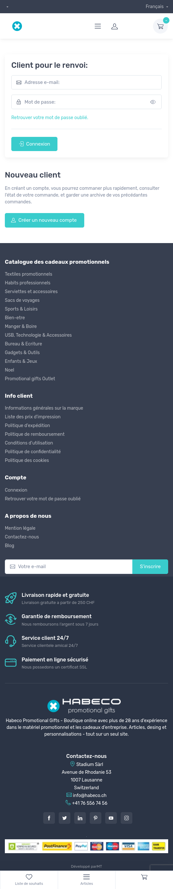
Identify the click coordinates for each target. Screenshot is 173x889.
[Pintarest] (95, 818)
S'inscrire (150, 566)
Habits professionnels (27, 283)
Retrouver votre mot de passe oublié (43, 499)
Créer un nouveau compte (44, 220)
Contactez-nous (22, 537)
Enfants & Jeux (21, 361)
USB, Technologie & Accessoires (38, 335)
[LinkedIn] (80, 818)
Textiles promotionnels (28, 274)
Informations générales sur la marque (44, 408)
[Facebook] (49, 818)
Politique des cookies (27, 460)
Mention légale (20, 528)
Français (155, 6)
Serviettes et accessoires (31, 291)
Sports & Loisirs (21, 309)
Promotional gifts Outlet (30, 379)
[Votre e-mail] (69, 566)
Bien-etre (15, 318)
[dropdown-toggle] (160, 26)
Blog (9, 545)
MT (99, 866)
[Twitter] (64, 818)
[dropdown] (6, 6)
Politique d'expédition (27, 425)
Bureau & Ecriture (23, 344)
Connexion (34, 144)
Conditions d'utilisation (29, 443)
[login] (128, 26)
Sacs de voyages (22, 300)
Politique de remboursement (35, 434)
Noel (9, 370)
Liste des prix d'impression (33, 417)
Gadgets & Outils (22, 352)
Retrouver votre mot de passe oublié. (49, 117)
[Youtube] (111, 818)
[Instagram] (126, 818)
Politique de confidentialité (33, 452)
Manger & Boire (21, 326)
